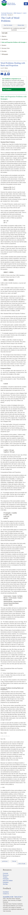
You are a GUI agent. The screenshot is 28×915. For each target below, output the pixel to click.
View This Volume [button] (8, 25)
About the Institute (8, 880)
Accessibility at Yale (8, 896)
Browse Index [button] (21, 25)
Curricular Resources (6, 13)
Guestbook (6, 892)
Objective (4, 36)
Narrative (4, 45)
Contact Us (6, 893)
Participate (6, 878)
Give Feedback (7, 89)
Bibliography (5, 54)
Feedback (7, 888)
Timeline (5, 877)
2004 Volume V (18, 13)
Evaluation (6, 882)
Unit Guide (4, 33)
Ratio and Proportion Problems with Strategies (14, 42)
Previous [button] (4, 861)
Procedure (4, 51)
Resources (7, 870)
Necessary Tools (6, 48)
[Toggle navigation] (26, 3)
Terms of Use (17, 896)
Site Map (5, 884)
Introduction (5, 39)
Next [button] (14, 861)
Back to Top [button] (22, 863)
